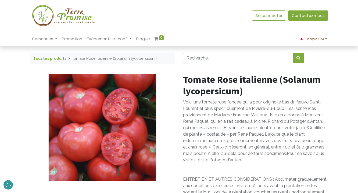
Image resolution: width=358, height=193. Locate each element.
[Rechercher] (298, 58)
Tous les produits (49, 58)
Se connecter (268, 15)
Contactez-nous (308, 15)
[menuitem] (71, 39)
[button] (8, 185)
